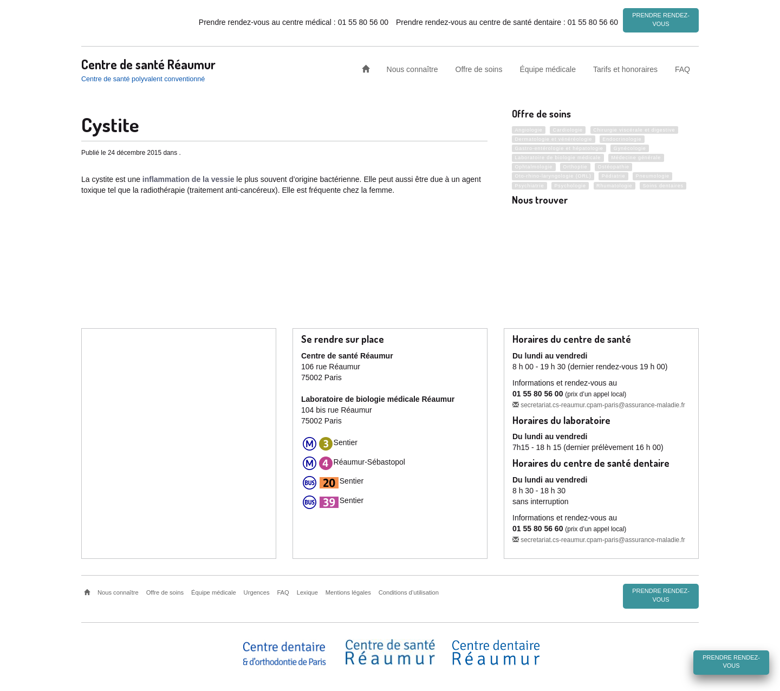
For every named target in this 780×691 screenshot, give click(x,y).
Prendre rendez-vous (661, 19)
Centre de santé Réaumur (148, 62)
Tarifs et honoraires (625, 67)
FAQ (682, 67)
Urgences (257, 591)
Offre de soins (479, 67)
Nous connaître (412, 67)
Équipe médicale (547, 67)
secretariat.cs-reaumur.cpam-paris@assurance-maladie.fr (598, 403)
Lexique (307, 591)
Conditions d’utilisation (409, 591)
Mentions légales (348, 591)
